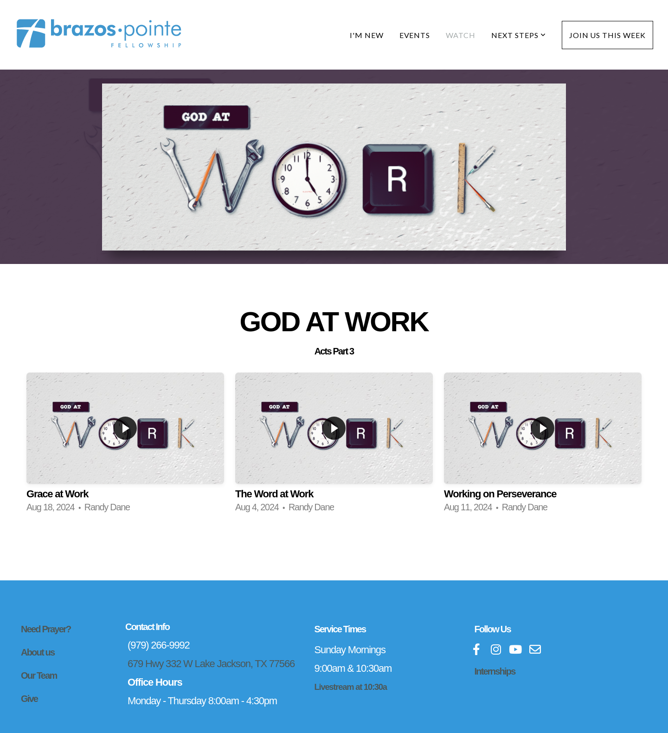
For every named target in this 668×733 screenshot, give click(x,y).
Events (414, 35)
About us (37, 652)
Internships (495, 671)
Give (29, 699)
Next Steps (518, 35)
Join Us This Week (607, 35)
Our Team (39, 675)
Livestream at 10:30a (351, 687)
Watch (460, 35)
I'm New (367, 35)
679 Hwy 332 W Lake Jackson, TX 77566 (211, 663)
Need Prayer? (46, 629)
